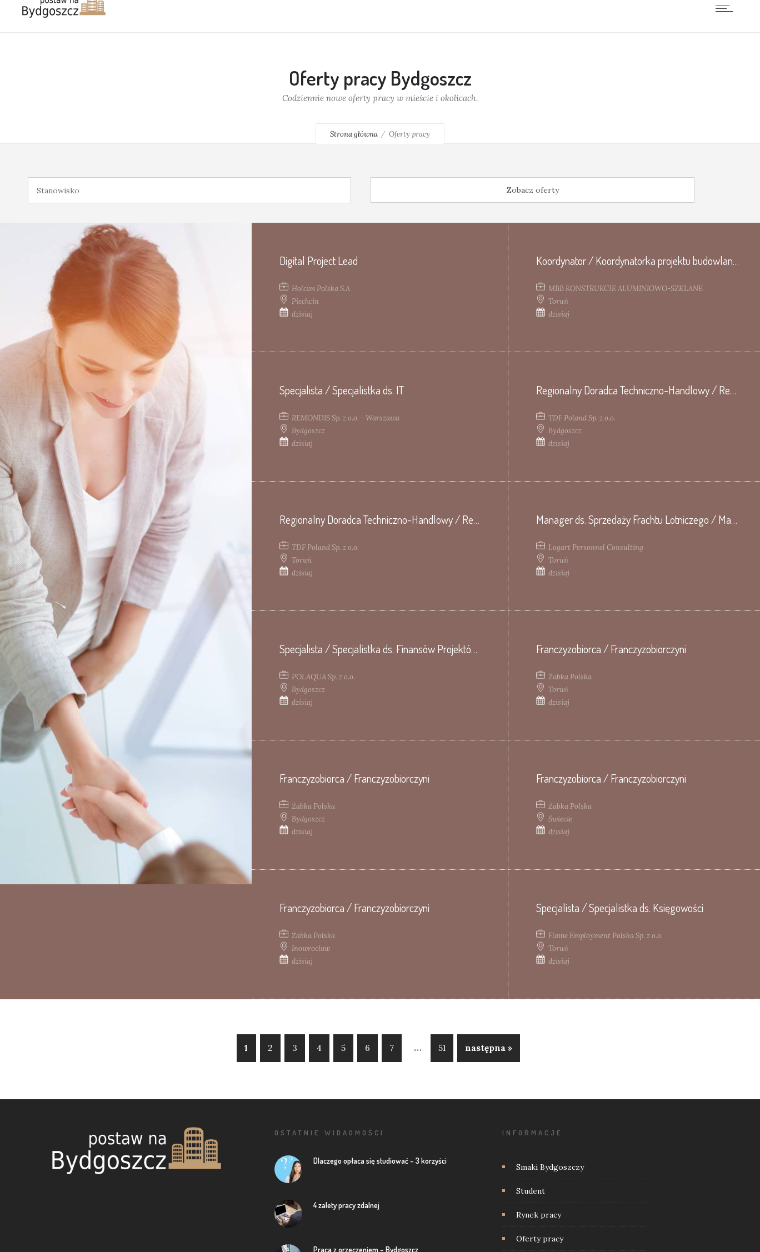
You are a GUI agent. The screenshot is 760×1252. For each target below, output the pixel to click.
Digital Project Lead (318, 260)
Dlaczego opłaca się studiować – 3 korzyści (380, 1160)
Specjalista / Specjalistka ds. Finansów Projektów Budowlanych (407, 649)
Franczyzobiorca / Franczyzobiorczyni (611, 649)
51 (442, 1048)
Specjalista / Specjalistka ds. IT (342, 390)
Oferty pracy (539, 1239)
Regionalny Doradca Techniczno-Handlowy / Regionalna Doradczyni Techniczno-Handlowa (463, 519)
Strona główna (354, 134)
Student (530, 1191)
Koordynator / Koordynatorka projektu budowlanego (642, 260)
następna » (488, 1048)
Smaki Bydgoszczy (550, 1167)
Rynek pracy (538, 1215)
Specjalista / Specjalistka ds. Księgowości (619, 907)
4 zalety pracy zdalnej (346, 1205)
